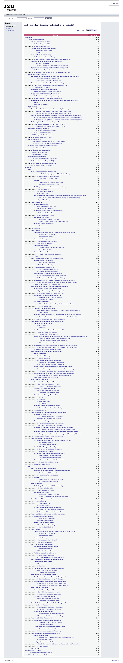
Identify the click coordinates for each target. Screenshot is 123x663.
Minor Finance (35, 529)
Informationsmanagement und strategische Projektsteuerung (53, 366)
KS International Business (44, 548)
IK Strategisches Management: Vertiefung (49, 418)
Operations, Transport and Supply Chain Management (49, 319)
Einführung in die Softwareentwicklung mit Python (46, 122)
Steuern (36, 180)
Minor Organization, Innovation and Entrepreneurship (47, 559)
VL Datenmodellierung (43, 356)
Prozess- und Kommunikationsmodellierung (47, 360)
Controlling (37, 228)
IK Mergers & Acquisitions (44, 243)
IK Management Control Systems (46, 206)
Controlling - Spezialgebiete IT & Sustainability (48, 210)
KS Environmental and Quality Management (49, 297)
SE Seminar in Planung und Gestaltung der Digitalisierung (54, 375)
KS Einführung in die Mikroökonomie (41, 137)
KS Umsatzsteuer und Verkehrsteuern (48, 184)
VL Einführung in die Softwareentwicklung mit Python (49, 126)
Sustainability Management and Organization (48, 295)
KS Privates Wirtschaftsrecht (39, 154)
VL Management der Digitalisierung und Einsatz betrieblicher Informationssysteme (58, 119)
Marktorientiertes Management (43, 421)
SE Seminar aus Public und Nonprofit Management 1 (52, 583)
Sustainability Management (42, 464)
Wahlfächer (28, 167)
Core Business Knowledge (36, 39)
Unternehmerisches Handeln (37, 74)
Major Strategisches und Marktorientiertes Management (48, 412)
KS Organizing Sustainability (45, 299)
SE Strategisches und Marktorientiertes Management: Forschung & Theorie (59, 434)
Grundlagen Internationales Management (46, 546)
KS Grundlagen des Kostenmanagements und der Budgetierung (52, 59)
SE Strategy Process (43, 403)
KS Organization (41, 327)
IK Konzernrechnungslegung (45, 191)
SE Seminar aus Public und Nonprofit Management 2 (52, 585)
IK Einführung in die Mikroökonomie (41, 135)
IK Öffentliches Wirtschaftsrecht (40, 148)
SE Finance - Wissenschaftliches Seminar (49, 254)
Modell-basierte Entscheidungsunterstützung (48, 273)
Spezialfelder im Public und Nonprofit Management (50, 581)
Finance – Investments (41, 245)
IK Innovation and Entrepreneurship (47, 332)
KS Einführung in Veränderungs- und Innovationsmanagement (52, 72)
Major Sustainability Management (41, 438)
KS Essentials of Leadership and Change (49, 386)
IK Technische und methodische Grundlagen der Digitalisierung (52, 113)
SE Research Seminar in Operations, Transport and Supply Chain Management (60, 317)
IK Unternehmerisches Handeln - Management (47, 91)
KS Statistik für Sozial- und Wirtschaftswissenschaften (46, 143)
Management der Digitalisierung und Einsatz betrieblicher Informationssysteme (55, 115)
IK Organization (41, 325)
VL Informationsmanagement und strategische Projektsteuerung (55, 369)
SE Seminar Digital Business (45, 527)
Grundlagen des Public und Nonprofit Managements (50, 577)
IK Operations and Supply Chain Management (50, 291)
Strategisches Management (42, 414)
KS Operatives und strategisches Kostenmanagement (52, 221)
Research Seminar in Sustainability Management (49, 460)
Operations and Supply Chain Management (47, 288)
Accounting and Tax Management (43, 200)
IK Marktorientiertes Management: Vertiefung (50, 425)
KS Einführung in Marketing (42, 63)
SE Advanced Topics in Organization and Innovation (52, 340)
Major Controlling (36, 202)
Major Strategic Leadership (39, 379)
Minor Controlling (36, 483)
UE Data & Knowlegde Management (47, 271)
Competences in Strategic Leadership (45, 395)
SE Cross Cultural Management (46, 555)
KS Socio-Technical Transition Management (49, 455)
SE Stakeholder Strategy (44, 401)
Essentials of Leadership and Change (45, 382)
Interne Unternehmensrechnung (41, 54)
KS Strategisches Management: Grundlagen (49, 416)
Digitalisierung (32, 106)
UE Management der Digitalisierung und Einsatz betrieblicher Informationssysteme (58, 117)
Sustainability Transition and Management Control (49, 453)
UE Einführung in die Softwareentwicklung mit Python (49, 124)
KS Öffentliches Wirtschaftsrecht (40, 150)
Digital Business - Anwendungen (44, 522)
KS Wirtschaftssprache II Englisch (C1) (42, 165)
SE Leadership (41, 399)
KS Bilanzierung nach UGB (42, 46)
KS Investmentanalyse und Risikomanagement (50, 247)
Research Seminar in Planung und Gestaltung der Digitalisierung (54, 373)
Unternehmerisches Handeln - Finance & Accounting (47, 83)
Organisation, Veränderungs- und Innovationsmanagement (49, 67)
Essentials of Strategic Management (45, 388)
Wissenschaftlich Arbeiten (33, 650)
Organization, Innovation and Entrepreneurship (47, 349)
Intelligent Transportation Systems (44, 308)
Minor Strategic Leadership (39, 587)
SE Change (40, 397)
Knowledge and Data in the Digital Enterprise (47, 284)
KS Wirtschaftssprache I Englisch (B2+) (42, 161)
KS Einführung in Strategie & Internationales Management (51, 65)
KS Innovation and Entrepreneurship (47, 334)
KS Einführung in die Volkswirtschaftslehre (43, 130)
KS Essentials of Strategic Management (48, 392)
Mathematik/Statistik (34, 139)
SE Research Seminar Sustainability (47, 462)
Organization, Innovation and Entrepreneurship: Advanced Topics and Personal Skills (60, 336)
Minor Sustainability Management (41, 618)
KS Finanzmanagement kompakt (43, 50)
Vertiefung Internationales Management (46, 553)
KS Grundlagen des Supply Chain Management (48, 98)
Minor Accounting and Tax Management (43, 468)
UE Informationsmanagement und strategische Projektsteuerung (55, 371)
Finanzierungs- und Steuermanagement (43, 48)
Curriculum (80, 30)
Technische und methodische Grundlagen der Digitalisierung (50, 109)
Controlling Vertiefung (41, 204)
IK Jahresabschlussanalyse (42, 87)
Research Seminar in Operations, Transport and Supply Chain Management (57, 314)
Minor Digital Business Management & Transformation (48, 514)
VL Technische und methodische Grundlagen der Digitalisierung (52, 111)
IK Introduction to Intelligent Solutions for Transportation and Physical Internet (59, 310)
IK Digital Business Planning (45, 265)
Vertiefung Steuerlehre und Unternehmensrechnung (50, 187)
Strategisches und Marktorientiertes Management (48, 436)
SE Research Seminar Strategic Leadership (49, 408)
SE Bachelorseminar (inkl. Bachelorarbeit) (40, 652)
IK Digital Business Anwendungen (46, 525)
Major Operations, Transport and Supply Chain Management (49, 286)
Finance (36, 256)
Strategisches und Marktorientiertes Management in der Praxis (53, 427)
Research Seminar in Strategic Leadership (47, 405)
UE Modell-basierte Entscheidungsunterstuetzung (51, 275)
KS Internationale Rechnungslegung (47, 178)
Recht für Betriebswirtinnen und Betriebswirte (42, 145)
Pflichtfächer (29, 37)
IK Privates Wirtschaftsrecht (39, 152)
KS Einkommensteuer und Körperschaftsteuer (50, 182)
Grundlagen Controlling (41, 217)
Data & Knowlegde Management (44, 267)
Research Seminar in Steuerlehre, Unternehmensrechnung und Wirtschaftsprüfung (60, 195)
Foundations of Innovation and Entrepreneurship (49, 330)
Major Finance (35, 230)
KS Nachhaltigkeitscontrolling (45, 215)
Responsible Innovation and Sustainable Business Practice (52, 440)
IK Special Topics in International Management (50, 557)
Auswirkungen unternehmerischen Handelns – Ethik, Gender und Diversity (54, 100)
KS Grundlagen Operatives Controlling (48, 219)
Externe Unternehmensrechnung (41, 41)
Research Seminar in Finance (43, 252)
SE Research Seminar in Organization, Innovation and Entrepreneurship (58, 347)
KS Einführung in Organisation (43, 70)
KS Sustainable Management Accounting (49, 457)
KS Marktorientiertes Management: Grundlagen (50, 423)
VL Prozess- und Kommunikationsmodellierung (50, 362)
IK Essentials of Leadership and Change (48, 384)
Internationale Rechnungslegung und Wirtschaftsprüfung (52, 174)
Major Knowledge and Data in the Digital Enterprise (47, 258)
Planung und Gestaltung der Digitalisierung (46, 377)
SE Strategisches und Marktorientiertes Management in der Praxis (56, 429)
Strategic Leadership (40, 410)
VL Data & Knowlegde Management (47, 269)
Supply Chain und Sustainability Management (45, 93)
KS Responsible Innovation (44, 442)
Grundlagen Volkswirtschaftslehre (38, 128)
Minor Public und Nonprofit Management (43, 574)
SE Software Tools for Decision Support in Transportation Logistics (56, 304)
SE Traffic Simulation (43, 312)
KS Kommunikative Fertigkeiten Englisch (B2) (44, 158)
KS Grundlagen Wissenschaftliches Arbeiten (41, 655)
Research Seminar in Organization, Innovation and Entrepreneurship (55, 345)
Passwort (30, 18)
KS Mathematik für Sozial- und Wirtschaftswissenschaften (48, 141)
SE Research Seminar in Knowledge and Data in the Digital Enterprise (57, 282)
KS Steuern (37, 52)
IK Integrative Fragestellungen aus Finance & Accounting (50, 85)
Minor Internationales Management (42, 544)
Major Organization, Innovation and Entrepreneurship (47, 321)
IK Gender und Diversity (41, 104)
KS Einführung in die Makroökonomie (42, 132)
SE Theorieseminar (42, 226)
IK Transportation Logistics (44, 306)
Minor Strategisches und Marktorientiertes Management (48, 603)
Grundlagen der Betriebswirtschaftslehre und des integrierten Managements (55, 76)
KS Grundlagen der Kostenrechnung (44, 57)
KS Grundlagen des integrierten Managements (47, 80)
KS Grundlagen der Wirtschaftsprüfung (48, 176)
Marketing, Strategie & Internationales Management (47, 61)
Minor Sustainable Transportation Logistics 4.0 (45, 633)
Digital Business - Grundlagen (43, 260)
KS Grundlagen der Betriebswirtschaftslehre (46, 78)
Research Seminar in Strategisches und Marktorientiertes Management (56, 431)
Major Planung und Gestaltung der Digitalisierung (46, 351)
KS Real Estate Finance (44, 249)
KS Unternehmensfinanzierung (46, 234)
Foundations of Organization (43, 323)
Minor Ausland (35, 648)
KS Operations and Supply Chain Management (50, 293)
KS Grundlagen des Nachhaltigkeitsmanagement (48, 96)
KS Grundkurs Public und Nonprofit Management (51, 579)
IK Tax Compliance (42, 193)
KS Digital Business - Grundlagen (46, 262)
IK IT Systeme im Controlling (45, 213)
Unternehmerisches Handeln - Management (44, 89)
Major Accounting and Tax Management (43, 171)
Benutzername (11, 18)
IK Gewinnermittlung (43, 189)
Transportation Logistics (41, 301)
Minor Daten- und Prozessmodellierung (43, 499)
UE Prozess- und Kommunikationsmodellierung (50, 364)
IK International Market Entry (45, 551)
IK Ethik (36, 102)
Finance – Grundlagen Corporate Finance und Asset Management (54, 232)
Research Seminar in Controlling (44, 223)
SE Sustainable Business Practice (47, 444)
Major (29, 169)
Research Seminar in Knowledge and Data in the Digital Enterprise (54, 280)
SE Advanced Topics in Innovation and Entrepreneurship (53, 338)
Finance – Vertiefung (40, 239)
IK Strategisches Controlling (45, 208)
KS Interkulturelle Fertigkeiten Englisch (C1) (43, 163)
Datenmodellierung (40, 353)
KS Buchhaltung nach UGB (42, 44)
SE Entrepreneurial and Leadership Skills (49, 343)
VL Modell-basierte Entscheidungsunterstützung (51, 278)
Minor (29, 466)
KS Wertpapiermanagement (45, 236)
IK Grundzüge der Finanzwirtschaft (47, 241)
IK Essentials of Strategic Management (48, 390)
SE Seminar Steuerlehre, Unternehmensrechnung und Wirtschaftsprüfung (58, 197)
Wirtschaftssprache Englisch (37, 156)
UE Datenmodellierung (43, 358)
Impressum (115, 660)
